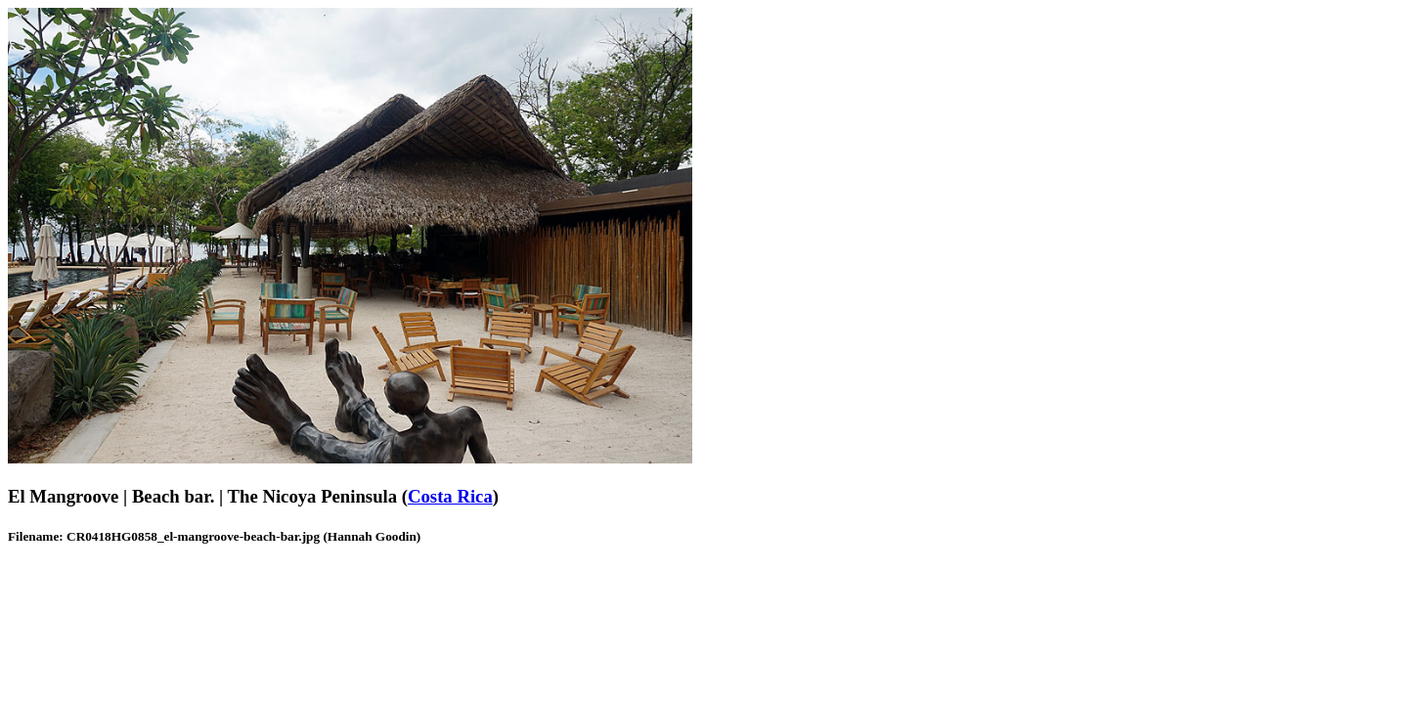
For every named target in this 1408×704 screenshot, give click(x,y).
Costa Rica (450, 496)
